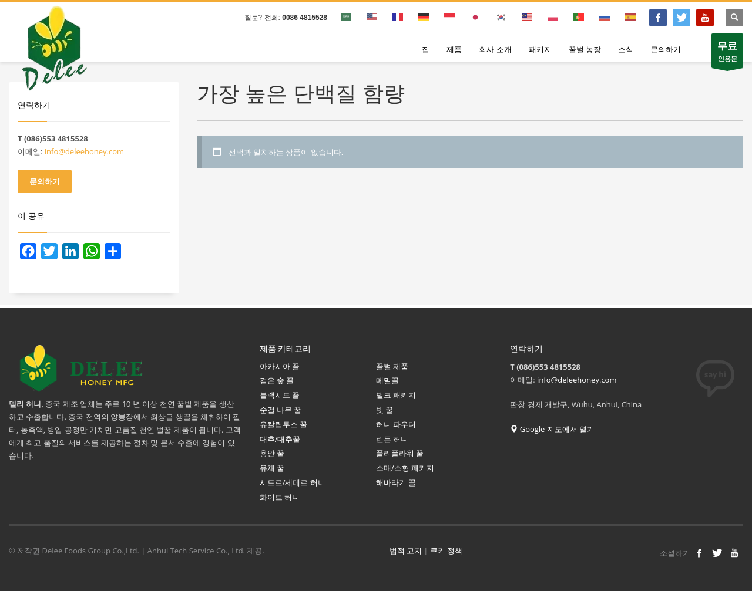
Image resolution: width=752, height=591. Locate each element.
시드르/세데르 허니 (292, 482)
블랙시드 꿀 (280, 395)
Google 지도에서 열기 (552, 429)
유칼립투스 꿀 (285, 424)
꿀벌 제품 (392, 366)
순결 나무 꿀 (281, 409)
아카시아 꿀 (280, 366)
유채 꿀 (272, 467)
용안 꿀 (272, 453)
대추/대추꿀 (280, 439)
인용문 (727, 53)
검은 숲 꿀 (277, 380)
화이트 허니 (280, 497)
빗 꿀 (384, 409)
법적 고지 (406, 550)
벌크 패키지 (396, 395)
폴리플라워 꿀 (400, 453)
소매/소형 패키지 (405, 467)
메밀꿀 (387, 380)
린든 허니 (392, 439)
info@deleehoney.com (84, 151)
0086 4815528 (304, 17)
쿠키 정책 (446, 550)
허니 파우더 (396, 424)
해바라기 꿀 (397, 482)
